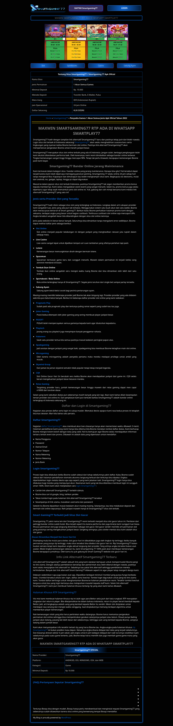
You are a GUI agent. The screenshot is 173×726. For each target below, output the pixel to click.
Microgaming (42, 353)
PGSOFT (39, 319)
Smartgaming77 (81, 79)
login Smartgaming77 (86, 485)
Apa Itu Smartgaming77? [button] (85, 689)
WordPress (66, 717)
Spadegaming (42, 345)
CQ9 (38, 373)
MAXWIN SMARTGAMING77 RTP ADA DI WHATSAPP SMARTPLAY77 (86, 18)
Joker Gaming (42, 311)
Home (49, 118)
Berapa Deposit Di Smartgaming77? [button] (85, 699)
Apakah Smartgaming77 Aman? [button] (85, 692)
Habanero (40, 336)
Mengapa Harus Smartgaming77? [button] (85, 695)
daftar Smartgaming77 (52, 426)
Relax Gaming (42, 384)
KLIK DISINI (79, 110)
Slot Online (41, 228)
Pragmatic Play (43, 303)
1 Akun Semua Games (83, 84)
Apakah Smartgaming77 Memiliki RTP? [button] (85, 702)
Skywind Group (43, 364)
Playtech (40, 328)
